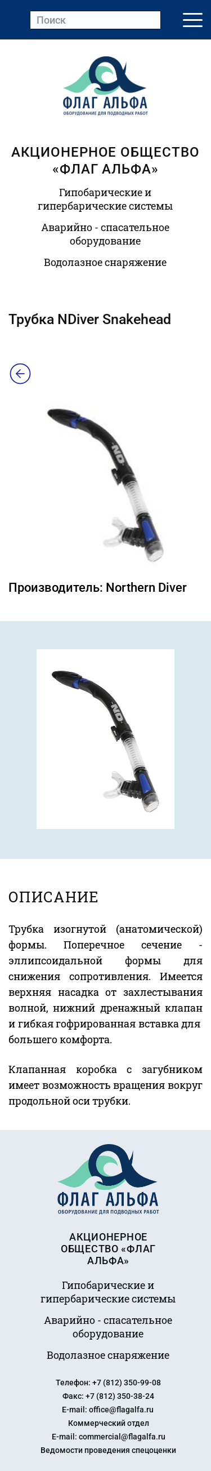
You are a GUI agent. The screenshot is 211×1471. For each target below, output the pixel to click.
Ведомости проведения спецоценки (108, 1450)
